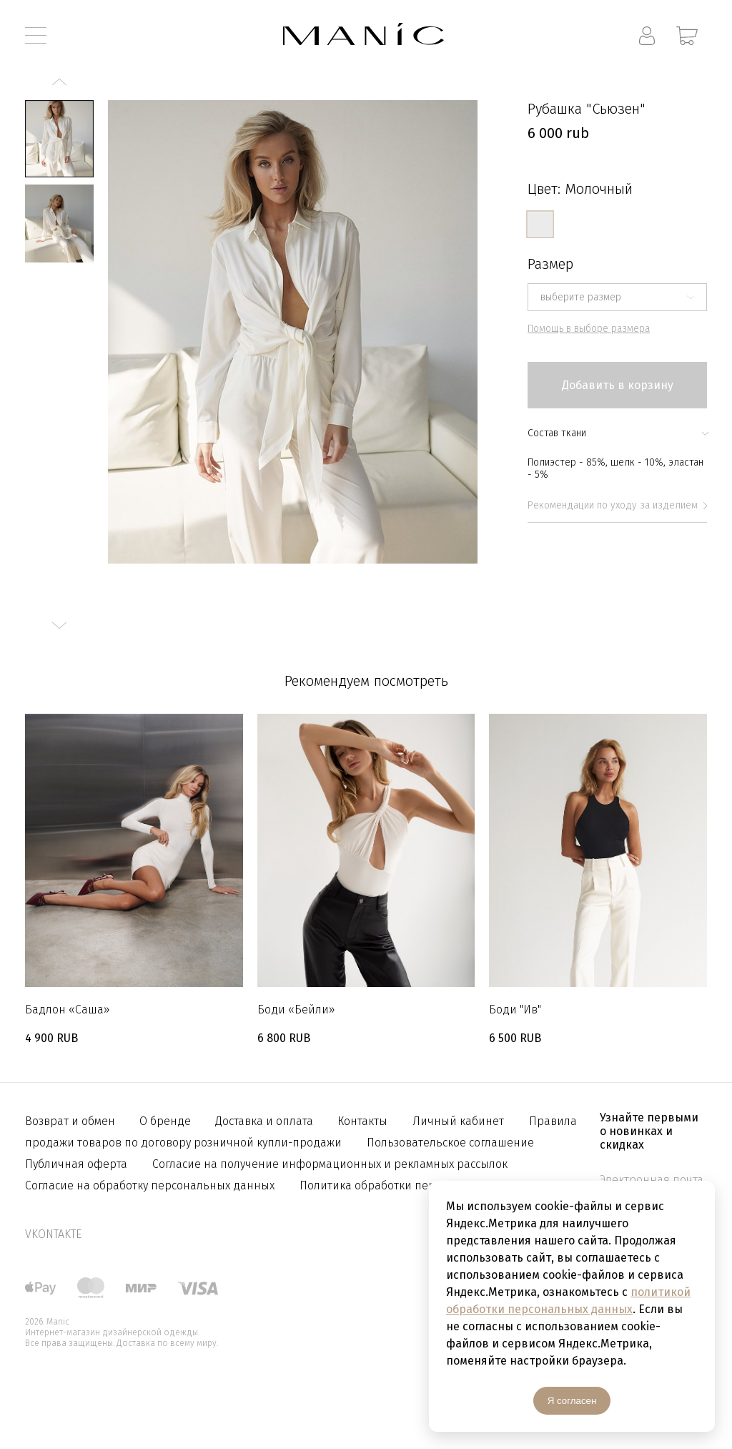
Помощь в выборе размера (589, 329)
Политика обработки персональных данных (419, 1185)
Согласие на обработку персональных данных (149, 1185)
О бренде (166, 1121)
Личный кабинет (458, 1121)
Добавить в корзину (617, 385)
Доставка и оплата (265, 1121)
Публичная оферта (76, 1164)
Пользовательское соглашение (450, 1142)
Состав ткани (617, 433)
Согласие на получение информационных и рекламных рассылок (330, 1164)
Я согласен (572, 1400)
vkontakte (53, 1234)
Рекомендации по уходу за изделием (617, 505)
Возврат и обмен (71, 1121)
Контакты (362, 1121)
